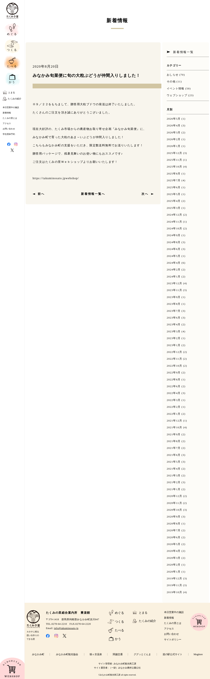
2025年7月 (174, 180)
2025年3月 (174, 207)
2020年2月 (174, 564)
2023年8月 (174, 303)
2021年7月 (174, 447)
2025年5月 (174, 194)
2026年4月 (174, 125)
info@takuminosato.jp (66, 628)
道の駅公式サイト (172, 654)
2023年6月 (174, 317)
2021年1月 (174, 489)
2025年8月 (174, 173)
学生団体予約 (9, 134)
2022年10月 (174, 365)
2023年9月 (174, 297)
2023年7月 (174, 310)
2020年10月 (174, 509)
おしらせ (172, 74)
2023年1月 (174, 345)
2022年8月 (174, 379)
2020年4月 (174, 550)
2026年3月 (174, 132)
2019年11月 (174, 585)
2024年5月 (174, 256)
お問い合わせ (9, 129)
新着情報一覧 (183, 52)
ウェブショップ (177, 95)
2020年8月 (174, 523)
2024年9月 (174, 235)
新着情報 (7, 113)
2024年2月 (174, 269)
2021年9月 (174, 434)
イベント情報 (175, 88)
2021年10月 (174, 427)
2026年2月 (174, 139)
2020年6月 (174, 537)
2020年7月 (174, 530)
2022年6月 (174, 386)
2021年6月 (174, 454)
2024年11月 (174, 221)
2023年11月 (174, 290)
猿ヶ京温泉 (96, 654)
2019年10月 (174, 592)
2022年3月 (174, 400)
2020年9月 (174, 516)
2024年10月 (174, 228)
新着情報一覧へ (93, 193)
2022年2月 (174, 406)
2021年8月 (174, 441)
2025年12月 (174, 153)
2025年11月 (174, 159)
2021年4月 (174, 468)
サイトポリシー (172, 639)
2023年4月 (174, 324)
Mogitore (198, 654)
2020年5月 (174, 544)
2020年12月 (174, 496)
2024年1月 (174, 276)
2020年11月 (174, 503)
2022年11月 (174, 358)
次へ (145, 193)
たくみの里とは (10, 118)
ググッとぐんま (142, 654)
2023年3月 (174, 331)
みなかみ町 (38, 654)
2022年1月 (174, 413)
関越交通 (118, 654)
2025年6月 (174, 187)
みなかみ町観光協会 (67, 654)
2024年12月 (174, 214)
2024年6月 (174, 249)
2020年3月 (174, 557)
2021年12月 (174, 420)
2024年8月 (174, 242)
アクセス (7, 123)
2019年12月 (174, 578)
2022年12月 (174, 351)
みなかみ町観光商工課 (125, 663)
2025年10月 (174, 166)
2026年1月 (174, 146)
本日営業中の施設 (11, 107)
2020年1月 (174, 571)
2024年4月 (174, 262)
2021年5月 (174, 461)
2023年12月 (174, 283)
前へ (41, 193)
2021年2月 (174, 482)
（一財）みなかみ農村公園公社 (125, 667)
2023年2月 (174, 338)
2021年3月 (174, 475)
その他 (171, 81)
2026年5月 (174, 118)
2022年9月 (174, 372)
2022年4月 (174, 393)
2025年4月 (174, 200)
